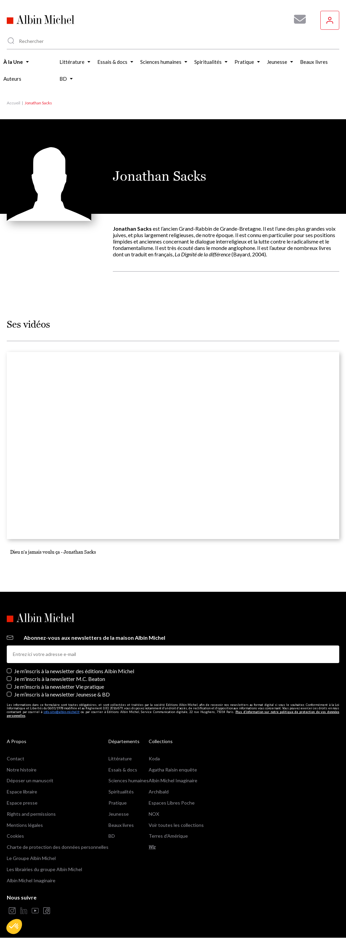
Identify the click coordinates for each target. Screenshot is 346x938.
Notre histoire (21, 769)
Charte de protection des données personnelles (57, 847)
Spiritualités (121, 791)
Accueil (13, 102)
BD (111, 836)
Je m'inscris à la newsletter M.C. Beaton (59, 679)
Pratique (117, 803)
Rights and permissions (31, 814)
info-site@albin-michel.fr (62, 712)
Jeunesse (118, 814)
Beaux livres (121, 825)
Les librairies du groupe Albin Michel (44, 869)
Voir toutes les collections (176, 825)
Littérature (120, 758)
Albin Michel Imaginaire (31, 880)
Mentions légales (25, 825)
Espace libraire (22, 791)
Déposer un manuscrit (30, 780)
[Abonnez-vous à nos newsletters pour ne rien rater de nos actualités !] (297, 19)
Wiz (152, 847)
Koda (154, 758)
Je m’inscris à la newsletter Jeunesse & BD (62, 694)
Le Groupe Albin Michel (31, 858)
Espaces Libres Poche (172, 803)
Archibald (159, 791)
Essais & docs (122, 769)
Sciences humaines (128, 780)
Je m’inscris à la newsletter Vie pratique (59, 686)
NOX (154, 814)
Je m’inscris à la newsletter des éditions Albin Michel (74, 671)
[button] (14, 926)
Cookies (15, 836)
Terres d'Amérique (168, 836)
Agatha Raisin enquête (173, 769)
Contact (15, 758)
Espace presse (22, 803)
